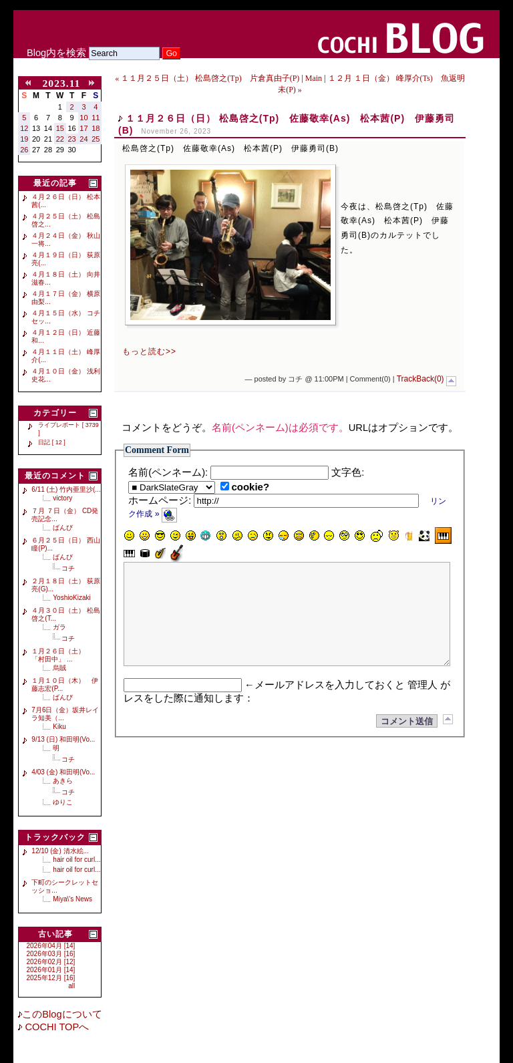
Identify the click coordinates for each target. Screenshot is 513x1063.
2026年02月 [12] (51, 961)
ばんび (63, 527)
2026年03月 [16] (51, 953)
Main (313, 78)
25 (96, 139)
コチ (68, 568)
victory (62, 498)
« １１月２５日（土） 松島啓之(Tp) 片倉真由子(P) (207, 78)
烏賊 (59, 667)
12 (24, 128)
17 (83, 128)
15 (60, 128)
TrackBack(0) (420, 379)
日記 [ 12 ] (51, 442)
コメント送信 (407, 741)
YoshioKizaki (71, 597)
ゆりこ (63, 802)
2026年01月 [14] (51, 969)
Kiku (59, 726)
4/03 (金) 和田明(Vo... (63, 772)
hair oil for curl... (76, 859)
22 (60, 139)
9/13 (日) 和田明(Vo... (63, 739)
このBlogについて (62, 1014)
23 (72, 139)
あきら (63, 780)
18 (96, 128)
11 (96, 118)
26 (24, 150)
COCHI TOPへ (55, 1027)
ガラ (59, 627)
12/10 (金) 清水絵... (60, 851)
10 (83, 118)
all (71, 986)
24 (83, 139)
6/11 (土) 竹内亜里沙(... (65, 489)
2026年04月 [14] (51, 945)
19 (24, 139)
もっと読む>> (149, 351)
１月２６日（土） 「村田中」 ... (61, 655)
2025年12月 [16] (51, 977)
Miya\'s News (72, 899)
